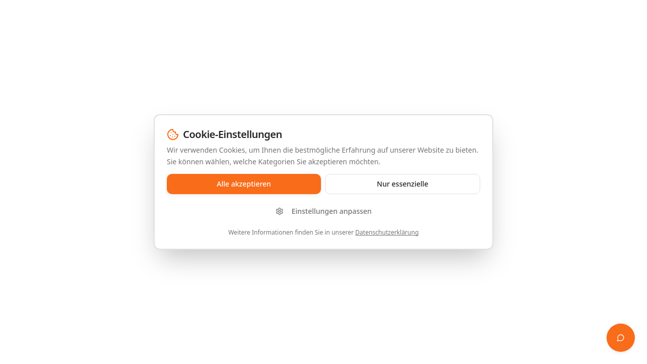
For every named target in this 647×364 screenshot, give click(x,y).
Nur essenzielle (403, 184)
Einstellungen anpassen (323, 211)
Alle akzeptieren (244, 184)
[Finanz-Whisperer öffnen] (621, 338)
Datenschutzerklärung (387, 232)
